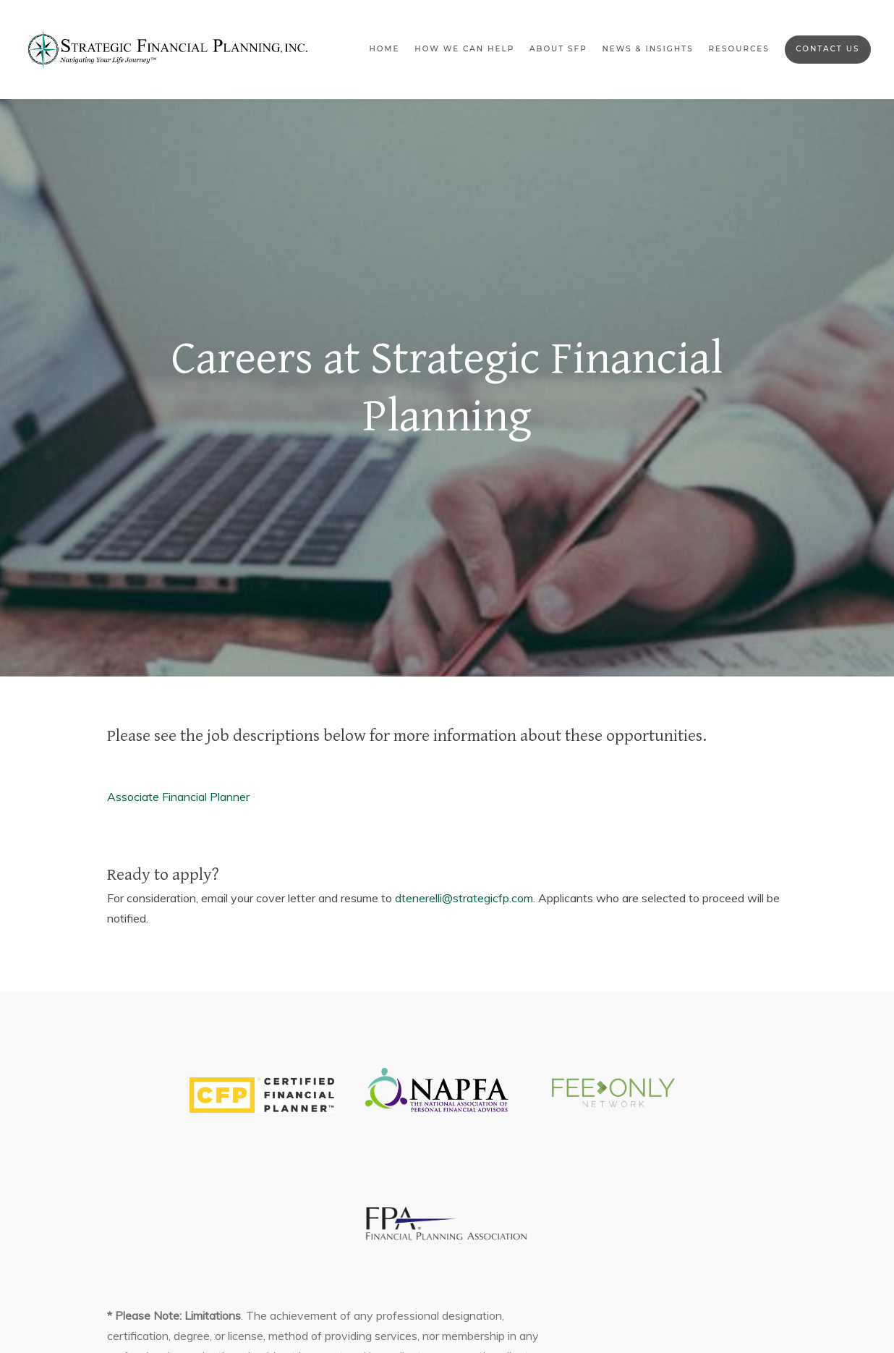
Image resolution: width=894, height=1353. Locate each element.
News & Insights (647, 49)
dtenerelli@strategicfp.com (464, 898)
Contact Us (827, 49)
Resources (738, 49)
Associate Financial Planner (178, 796)
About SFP (558, 49)
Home (384, 49)
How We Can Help (464, 49)
